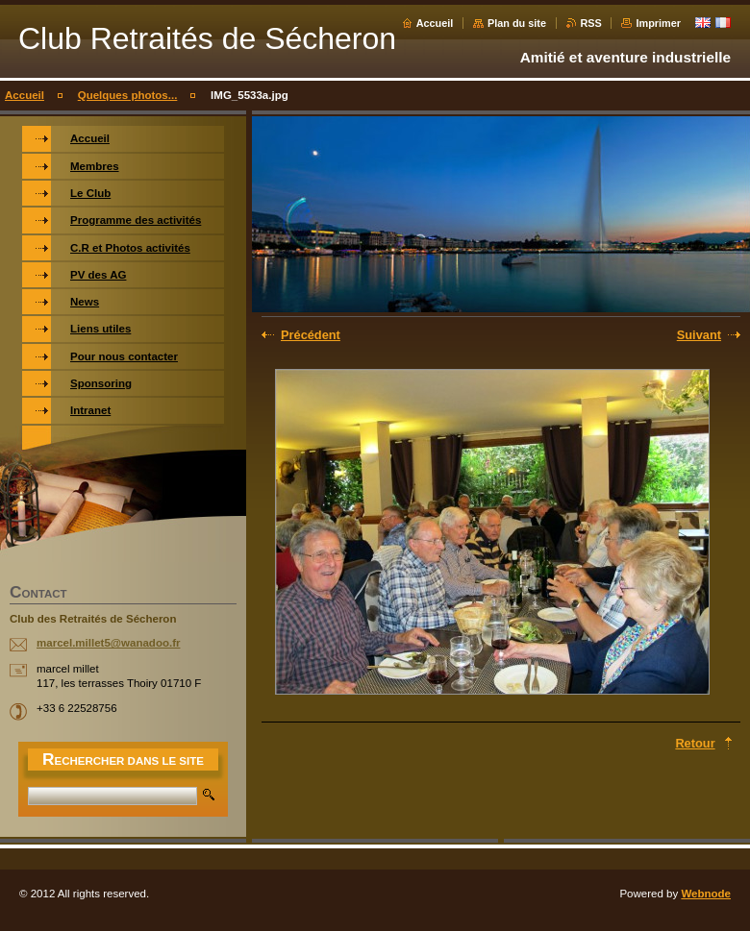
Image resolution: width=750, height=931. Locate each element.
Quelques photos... (128, 95)
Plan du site (517, 23)
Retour (694, 743)
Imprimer (658, 23)
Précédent (310, 335)
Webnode (706, 893)
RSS (591, 23)
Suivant (699, 335)
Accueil (435, 23)
